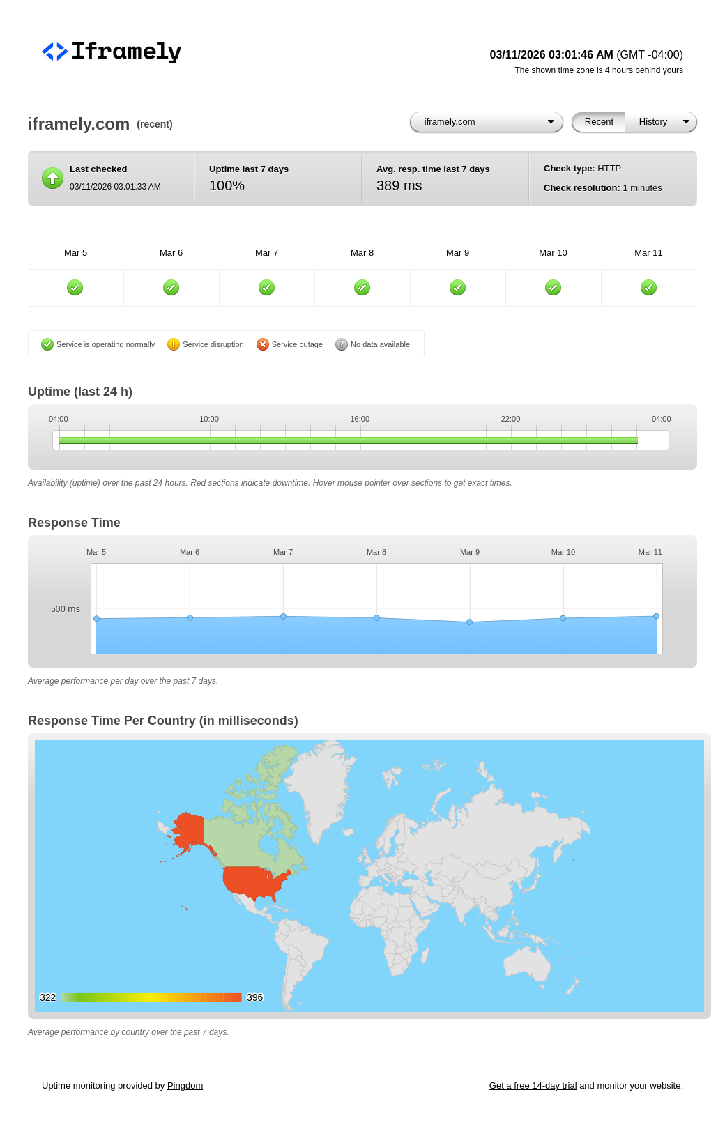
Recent (599, 121)
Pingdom (185, 1085)
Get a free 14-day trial (533, 1085)
